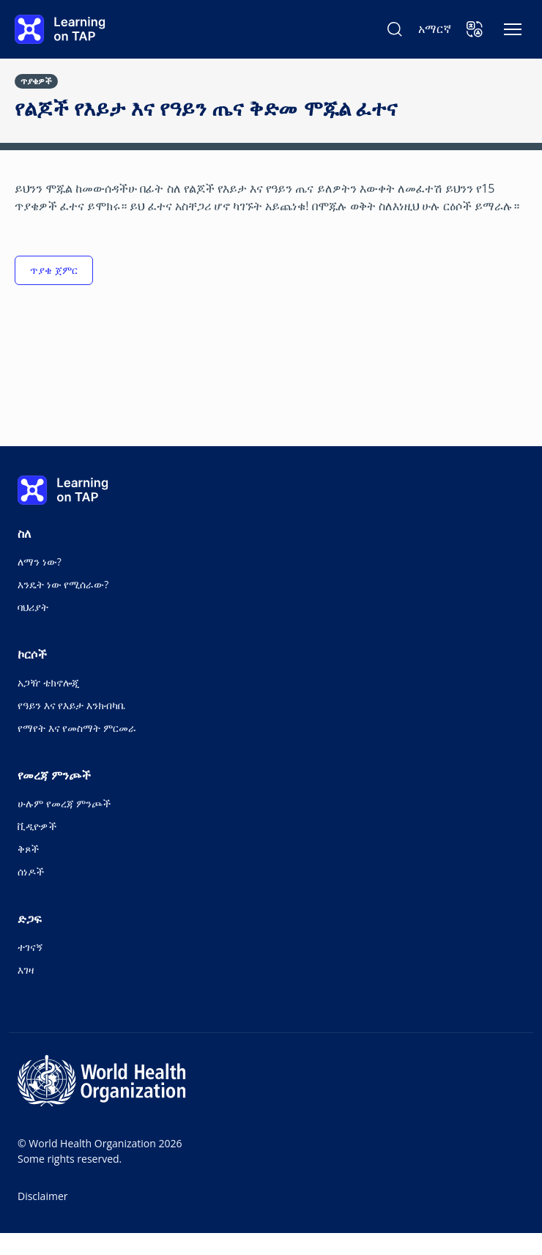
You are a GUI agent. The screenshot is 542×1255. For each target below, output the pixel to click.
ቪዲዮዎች (37, 826)
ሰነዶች (31, 871)
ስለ (24, 533)
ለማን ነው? (40, 562)
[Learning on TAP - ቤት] (60, 29)
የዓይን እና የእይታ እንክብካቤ (71, 705)
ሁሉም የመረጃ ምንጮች (64, 803)
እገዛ (26, 970)
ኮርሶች (32, 654)
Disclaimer (42, 1196)
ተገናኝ (30, 947)
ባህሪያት (33, 607)
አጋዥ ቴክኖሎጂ (48, 682)
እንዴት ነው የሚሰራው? (63, 584)
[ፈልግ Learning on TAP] (395, 29)
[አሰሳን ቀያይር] (512, 29)
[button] (474, 29)
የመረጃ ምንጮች (54, 775)
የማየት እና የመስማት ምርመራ (77, 728)
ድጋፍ (30, 919)
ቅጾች (28, 849)
